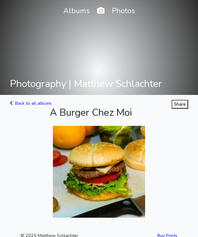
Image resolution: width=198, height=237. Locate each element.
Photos (123, 11)
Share (180, 104)
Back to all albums (31, 103)
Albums (76, 11)
